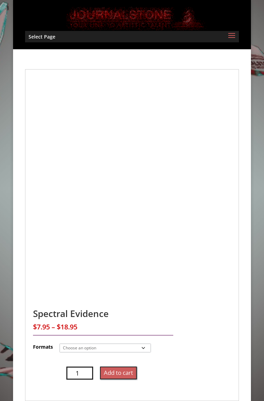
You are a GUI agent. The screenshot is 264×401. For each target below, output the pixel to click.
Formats (43, 347)
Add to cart (118, 373)
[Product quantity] (79, 373)
